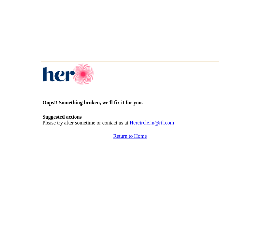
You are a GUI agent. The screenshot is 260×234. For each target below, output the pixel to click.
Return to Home (130, 136)
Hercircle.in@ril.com (152, 122)
